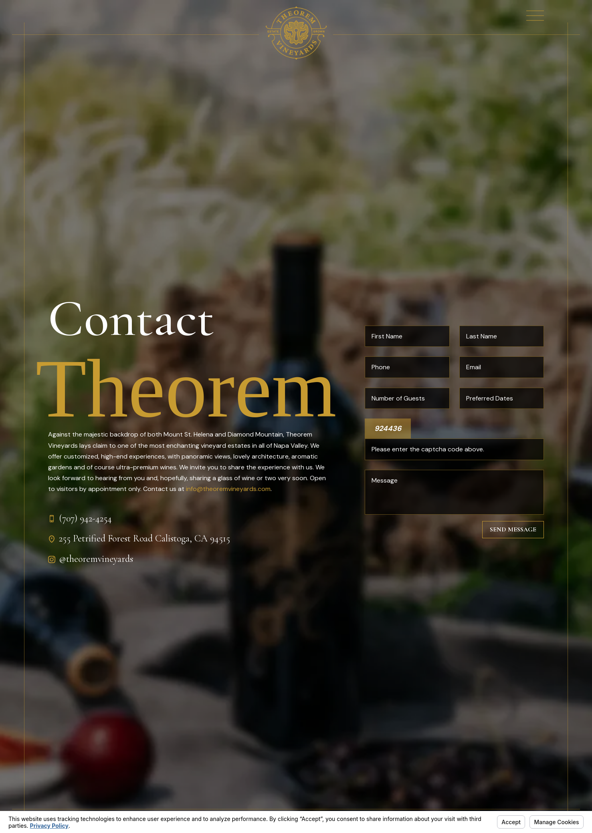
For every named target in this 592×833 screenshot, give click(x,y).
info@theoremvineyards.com (228, 489)
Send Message (513, 529)
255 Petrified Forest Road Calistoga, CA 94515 (144, 538)
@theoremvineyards (96, 559)
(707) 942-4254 (85, 518)
